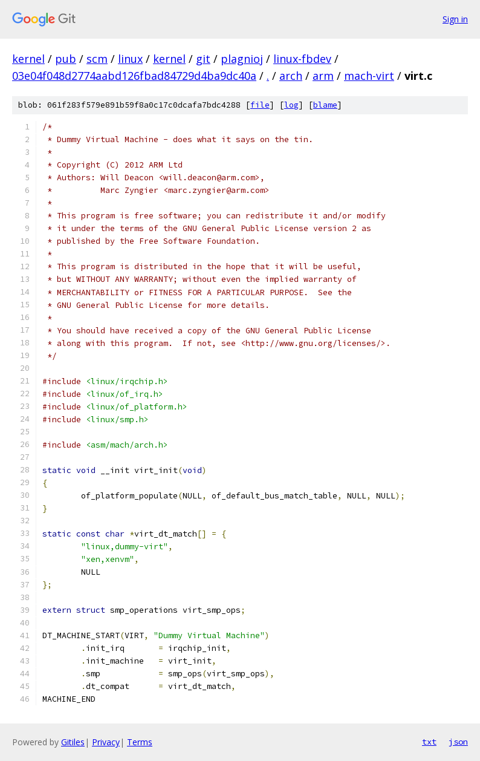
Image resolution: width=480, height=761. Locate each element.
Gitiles (73, 742)
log (291, 105)
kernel (28, 58)
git (203, 58)
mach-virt (369, 75)
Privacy (106, 742)
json (458, 741)
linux (130, 58)
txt (429, 741)
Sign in (455, 19)
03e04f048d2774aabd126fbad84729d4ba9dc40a (134, 75)
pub (65, 58)
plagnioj (242, 58)
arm (323, 75)
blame (325, 105)
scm (97, 58)
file (260, 105)
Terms (139, 742)
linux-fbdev (302, 58)
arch (290, 75)
